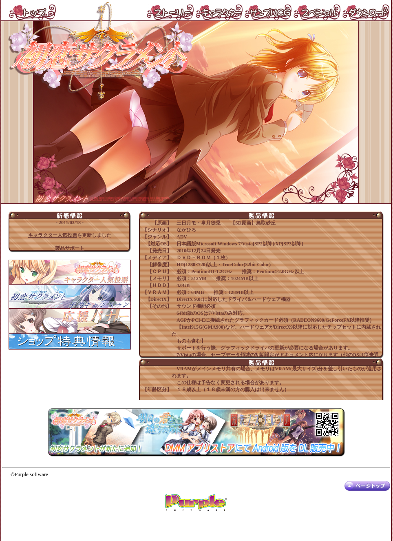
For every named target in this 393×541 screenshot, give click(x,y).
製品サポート (69, 248)
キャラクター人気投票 (52, 235)
